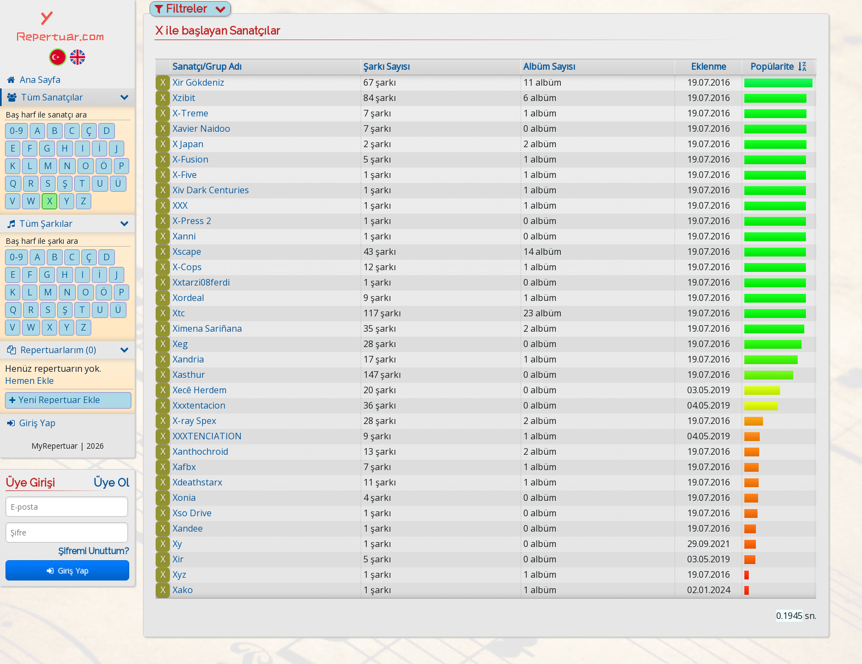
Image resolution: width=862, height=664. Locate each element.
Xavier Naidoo (201, 128)
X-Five (185, 175)
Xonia (184, 498)
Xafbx (184, 467)
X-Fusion (190, 159)
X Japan (188, 144)
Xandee (188, 528)
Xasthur (189, 375)
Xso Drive (192, 513)
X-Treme (190, 113)
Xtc (179, 313)
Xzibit (184, 98)
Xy (177, 544)
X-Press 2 (192, 221)
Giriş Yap (68, 570)
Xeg (180, 344)
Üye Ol (111, 482)
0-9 (16, 131)
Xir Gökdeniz (198, 82)
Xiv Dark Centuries (211, 190)
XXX (180, 205)
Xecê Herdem (199, 390)
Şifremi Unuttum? (93, 551)
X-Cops (187, 267)
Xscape (187, 251)
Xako (183, 590)
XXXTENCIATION (207, 436)
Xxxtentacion (199, 405)
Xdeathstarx (197, 482)
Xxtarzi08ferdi (201, 282)
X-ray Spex (194, 421)
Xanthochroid (200, 451)
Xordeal (188, 298)
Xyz (179, 574)
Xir (178, 559)
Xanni (184, 236)
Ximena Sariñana (207, 328)
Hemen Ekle (29, 381)
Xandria (188, 359)
